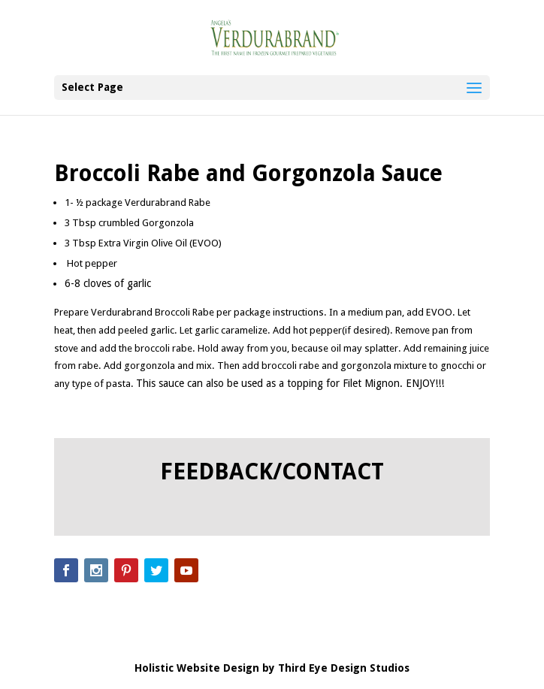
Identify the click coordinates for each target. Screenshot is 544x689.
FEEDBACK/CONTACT (272, 471)
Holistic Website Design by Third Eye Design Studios (272, 668)
